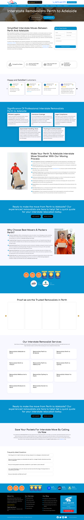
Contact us (62, 439)
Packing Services (29, 498)
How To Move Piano (48, 508)
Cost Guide (41, 5)
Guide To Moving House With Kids (50, 500)
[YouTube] (66, 517)
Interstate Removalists (32, 5)
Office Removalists (30, 500)
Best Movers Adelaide (18, 517)
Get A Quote (35, 216)
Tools (47, 5)
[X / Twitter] (60, 517)
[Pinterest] (63, 517)
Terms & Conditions (73, 517)
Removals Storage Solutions (49, 510)
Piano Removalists (29, 506)
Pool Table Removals (30, 504)
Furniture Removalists (30, 502)
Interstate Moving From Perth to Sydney (50, 505)
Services (14, 5)
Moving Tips (53, 5)
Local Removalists (22, 5)
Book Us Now (48, 216)
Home (9, 5)
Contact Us (66, 5)
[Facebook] (58, 517)
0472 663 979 (59, 2)
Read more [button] (29, 91)
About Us (59, 5)
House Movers (29, 508)
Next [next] (76, 88)
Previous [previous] (7, 88)
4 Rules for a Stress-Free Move (50, 498)
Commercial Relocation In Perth (50, 502)
